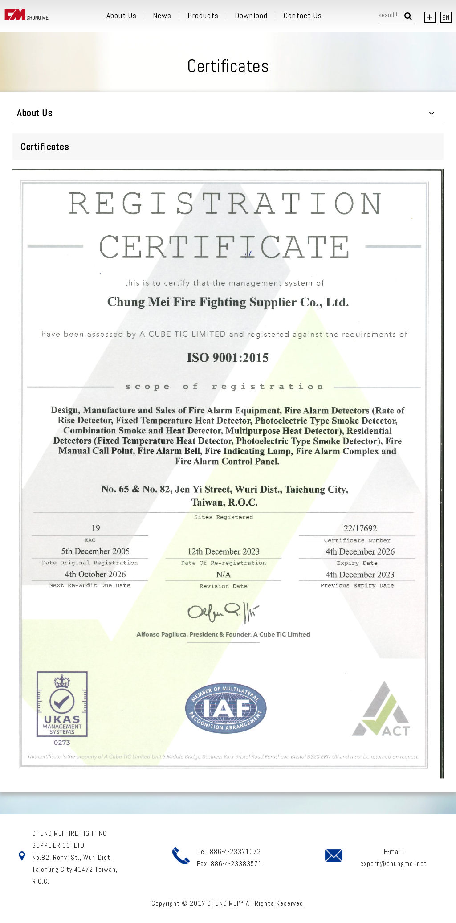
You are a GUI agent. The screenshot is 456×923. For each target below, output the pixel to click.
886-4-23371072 (235, 851)
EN (446, 17)
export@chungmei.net (393, 863)
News (162, 15)
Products (203, 15)
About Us (121, 15)
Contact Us (303, 15)
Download (251, 15)
